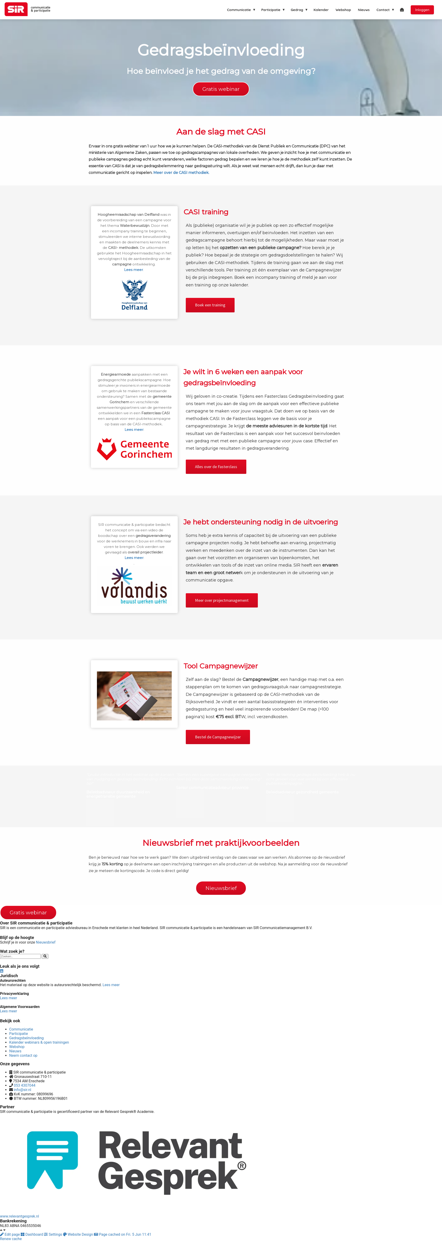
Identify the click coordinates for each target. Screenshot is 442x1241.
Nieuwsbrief (45, 942)
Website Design (78, 1234)
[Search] (45, 956)
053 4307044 (24, 1085)
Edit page (10, 1234)
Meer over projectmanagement (222, 600)
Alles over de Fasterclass (216, 466)
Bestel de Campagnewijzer (218, 737)
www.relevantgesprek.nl (19, 1216)
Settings (53, 1234)
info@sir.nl (22, 1090)
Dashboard (32, 1234)
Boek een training (210, 305)
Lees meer (111, 985)
